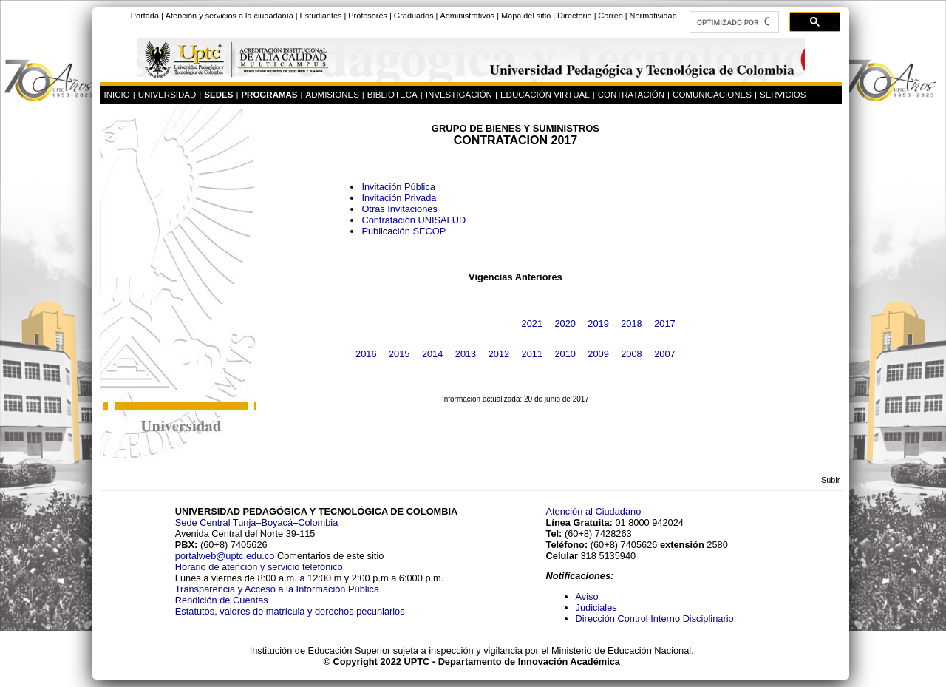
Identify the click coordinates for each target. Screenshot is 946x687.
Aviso (587, 596)
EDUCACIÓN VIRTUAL (545, 94)
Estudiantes (321, 15)
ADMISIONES (332, 94)
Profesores (367, 15)
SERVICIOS (783, 94)
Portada (145, 15)
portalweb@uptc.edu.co (226, 555)
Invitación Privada (398, 197)
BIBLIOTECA (392, 94)
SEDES (218, 94)
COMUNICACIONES (712, 94)
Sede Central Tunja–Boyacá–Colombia (256, 522)
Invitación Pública (398, 186)
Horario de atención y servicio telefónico (259, 566)
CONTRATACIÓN (631, 94)
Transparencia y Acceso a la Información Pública (277, 589)
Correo (610, 15)
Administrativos (467, 15)
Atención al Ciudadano (594, 511)
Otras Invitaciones (399, 208)
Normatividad (653, 15)
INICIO (116, 94)
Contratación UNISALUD (413, 220)
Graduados (414, 15)
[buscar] (733, 22)
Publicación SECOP (403, 231)
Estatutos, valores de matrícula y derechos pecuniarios (290, 611)
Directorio (574, 15)
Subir (830, 480)
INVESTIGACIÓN (459, 94)
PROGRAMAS (269, 94)
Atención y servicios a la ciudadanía (229, 15)
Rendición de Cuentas (221, 600)
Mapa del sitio (526, 15)
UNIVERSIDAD (167, 94)
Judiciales (598, 607)
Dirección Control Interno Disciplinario (655, 618)
